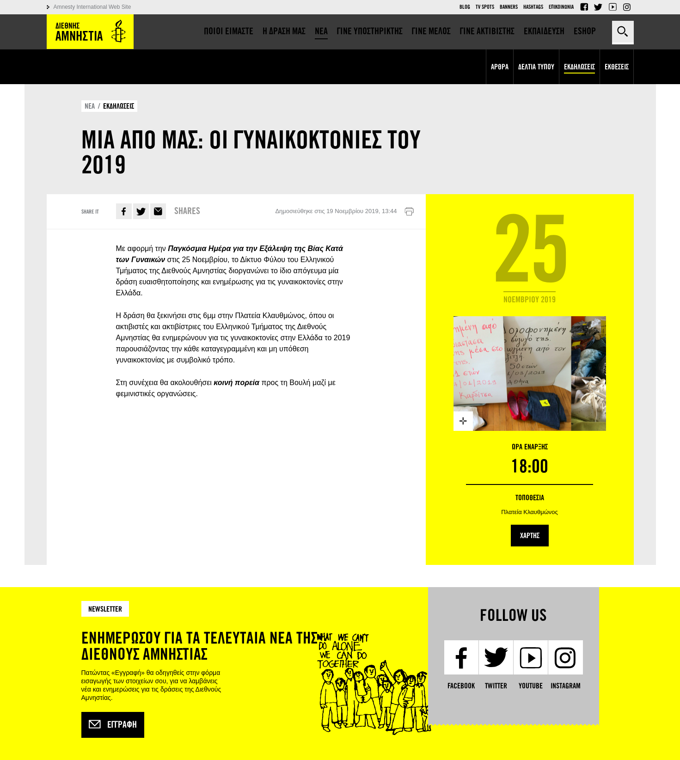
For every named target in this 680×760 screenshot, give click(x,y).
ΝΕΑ (90, 106)
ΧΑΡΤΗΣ (529, 535)
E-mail (158, 211)
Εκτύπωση (409, 212)
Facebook (584, 7)
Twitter (598, 7)
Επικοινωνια (561, 7)
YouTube (612, 7)
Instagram (627, 7)
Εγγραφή (113, 724)
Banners (509, 7)
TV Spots (485, 7)
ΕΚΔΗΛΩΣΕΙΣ (118, 106)
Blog (464, 7)
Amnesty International (90, 31)
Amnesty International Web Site (92, 7)
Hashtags (533, 7)
